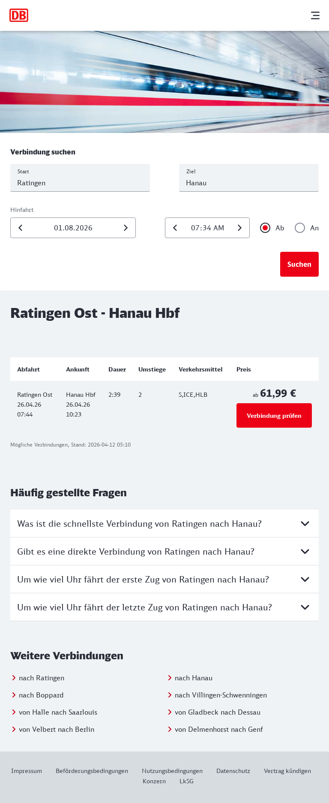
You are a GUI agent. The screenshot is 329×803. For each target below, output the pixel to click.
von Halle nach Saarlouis (58, 712)
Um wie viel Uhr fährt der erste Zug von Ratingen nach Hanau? (164, 579)
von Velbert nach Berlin (56, 729)
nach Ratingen (41, 677)
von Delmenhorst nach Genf (219, 729)
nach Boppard (41, 695)
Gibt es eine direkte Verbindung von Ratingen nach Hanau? (164, 551)
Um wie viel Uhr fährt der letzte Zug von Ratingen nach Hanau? (164, 607)
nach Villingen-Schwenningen (221, 695)
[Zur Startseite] (19, 15)
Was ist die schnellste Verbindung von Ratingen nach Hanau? (164, 523)
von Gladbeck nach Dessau (217, 712)
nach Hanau (193, 677)
